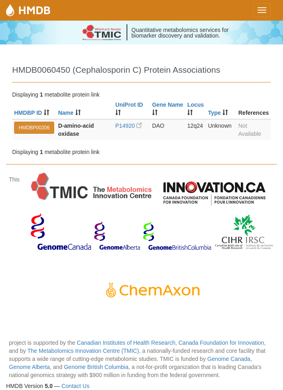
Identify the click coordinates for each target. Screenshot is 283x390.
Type (214, 113)
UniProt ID (129, 104)
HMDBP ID (28, 113)
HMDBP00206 (34, 128)
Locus (195, 104)
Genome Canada (229, 359)
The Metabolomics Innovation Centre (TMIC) (83, 351)
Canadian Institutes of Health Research (126, 342)
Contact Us (75, 386)
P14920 (128, 125)
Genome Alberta (29, 367)
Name (66, 113)
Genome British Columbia (96, 367)
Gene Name (167, 104)
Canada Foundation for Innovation (221, 342)
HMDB (34, 10)
